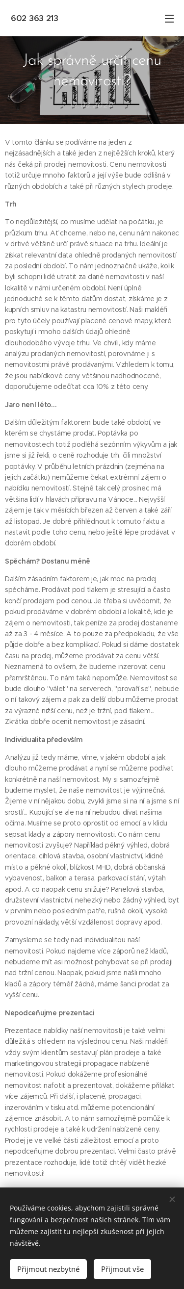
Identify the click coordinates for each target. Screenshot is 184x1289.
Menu (169, 18)
